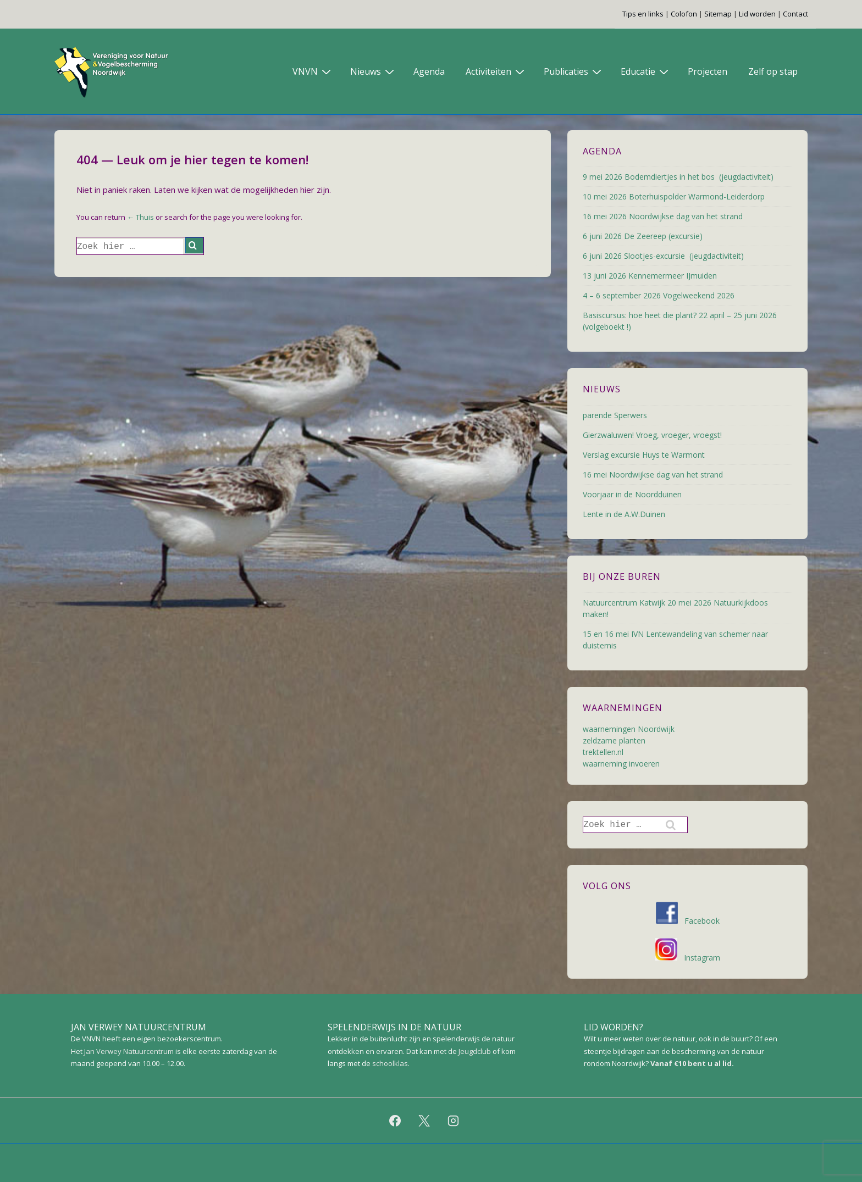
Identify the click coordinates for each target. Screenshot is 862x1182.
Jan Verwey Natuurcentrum (129, 1051)
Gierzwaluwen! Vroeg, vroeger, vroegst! (652, 435)
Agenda (429, 71)
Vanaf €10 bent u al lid (691, 1063)
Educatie (646, 70)
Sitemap (718, 14)
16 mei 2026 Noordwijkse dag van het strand (663, 216)
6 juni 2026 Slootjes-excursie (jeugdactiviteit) (663, 256)
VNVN (313, 70)
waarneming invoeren (621, 763)
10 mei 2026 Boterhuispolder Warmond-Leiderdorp (674, 196)
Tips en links (643, 14)
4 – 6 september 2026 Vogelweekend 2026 (658, 295)
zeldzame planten (614, 740)
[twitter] (424, 1120)
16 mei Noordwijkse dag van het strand (653, 474)
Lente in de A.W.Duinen (624, 514)
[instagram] (453, 1120)
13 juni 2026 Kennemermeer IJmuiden (650, 275)
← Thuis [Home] (140, 217)
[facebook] (395, 1120)
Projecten (707, 71)
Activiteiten (496, 70)
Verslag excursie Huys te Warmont (644, 455)
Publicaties (574, 70)
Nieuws (373, 70)
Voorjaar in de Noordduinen (632, 494)
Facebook (688, 920)
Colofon (684, 14)
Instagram (687, 957)
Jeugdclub (474, 1051)
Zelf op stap (773, 71)
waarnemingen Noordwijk (629, 729)
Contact (795, 14)
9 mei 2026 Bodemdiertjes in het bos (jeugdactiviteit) (678, 176)
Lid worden (757, 14)
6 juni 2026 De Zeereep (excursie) (643, 236)
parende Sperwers (615, 415)
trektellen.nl (603, 752)
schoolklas (390, 1063)
